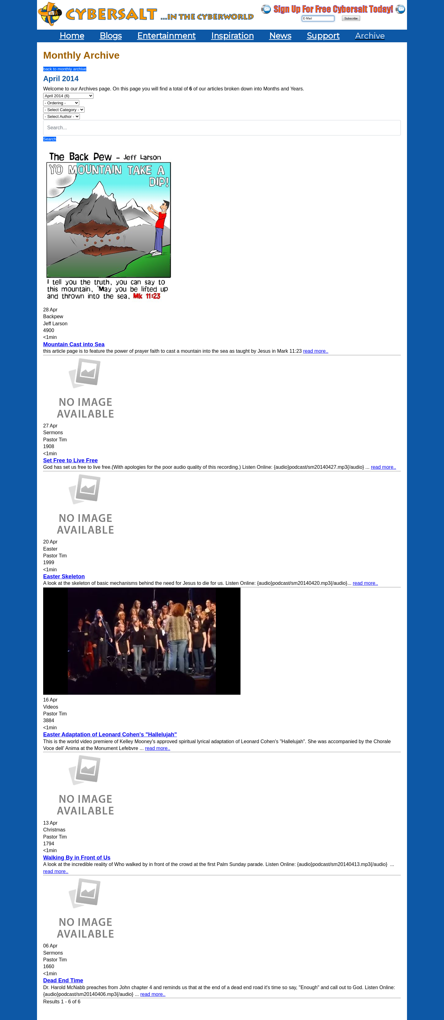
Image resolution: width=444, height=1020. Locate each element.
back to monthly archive (64, 69)
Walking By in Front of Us (76, 858)
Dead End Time (63, 980)
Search (49, 139)
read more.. (315, 351)
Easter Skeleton (64, 576)
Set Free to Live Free (70, 460)
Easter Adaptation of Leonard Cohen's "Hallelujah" (110, 734)
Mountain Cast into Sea (74, 344)
